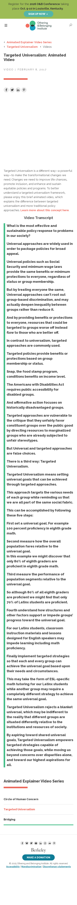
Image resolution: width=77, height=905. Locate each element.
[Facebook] (22, 843)
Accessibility (13, 866)
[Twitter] (31, 843)
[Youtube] (36, 843)
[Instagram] (45, 843)
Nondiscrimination (31, 866)
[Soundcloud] (50, 843)
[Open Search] (70, 24)
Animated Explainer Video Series (29, 42)
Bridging (9, 819)
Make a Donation (38, 857)
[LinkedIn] (40, 843)
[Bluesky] (27, 843)
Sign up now (36, 14)
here (44, 210)
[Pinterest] (54, 843)
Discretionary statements (57, 866)
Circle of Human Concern (21, 799)
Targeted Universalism (22, 46)
